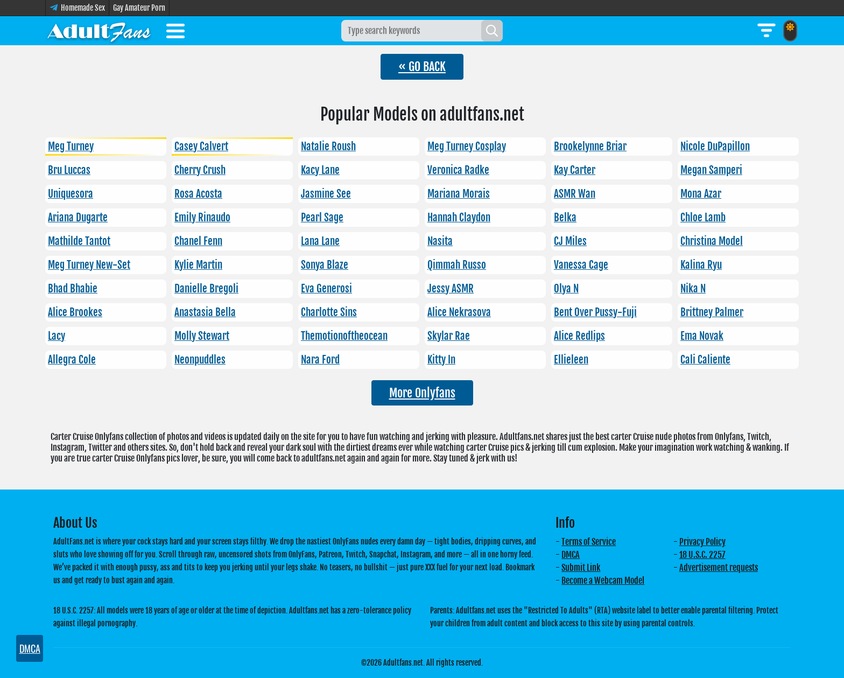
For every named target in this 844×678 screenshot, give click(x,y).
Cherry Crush (200, 170)
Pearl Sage (322, 217)
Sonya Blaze (324, 264)
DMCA (570, 554)
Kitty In (441, 359)
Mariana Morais (458, 193)
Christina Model (711, 241)
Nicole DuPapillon (715, 146)
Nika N (693, 288)
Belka (565, 217)
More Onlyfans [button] (422, 393)
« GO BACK (422, 66)
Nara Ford (320, 359)
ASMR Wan (574, 193)
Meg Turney (71, 146)
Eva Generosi (326, 288)
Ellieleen (571, 359)
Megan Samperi (711, 170)
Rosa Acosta (198, 193)
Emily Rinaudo (202, 217)
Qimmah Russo (456, 264)
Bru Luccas (69, 170)
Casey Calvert (201, 146)
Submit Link (580, 567)
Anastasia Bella (205, 312)
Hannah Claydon (458, 217)
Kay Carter (574, 170)
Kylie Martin (198, 264)
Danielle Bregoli (206, 288)
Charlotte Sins (329, 312)
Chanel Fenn (198, 241)
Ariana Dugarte (78, 217)
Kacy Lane (320, 170)
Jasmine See (326, 193)
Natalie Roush (328, 146)
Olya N (566, 288)
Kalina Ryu (701, 264)
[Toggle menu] (175, 33)
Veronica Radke (458, 170)
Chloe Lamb (703, 217)
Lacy (56, 336)
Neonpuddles (200, 359)
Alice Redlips (579, 336)
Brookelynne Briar (590, 146)
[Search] (492, 30)
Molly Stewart (201, 336)
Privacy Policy (702, 541)
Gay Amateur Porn (139, 7)
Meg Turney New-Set (89, 264)
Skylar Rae (448, 336)
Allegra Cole (72, 359)
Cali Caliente (705, 359)
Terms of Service (588, 541)
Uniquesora (70, 193)
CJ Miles (570, 241)
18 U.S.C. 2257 (702, 554)
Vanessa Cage (581, 264)
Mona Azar (700, 193)
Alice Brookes (75, 312)
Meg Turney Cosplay (466, 146)
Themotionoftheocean (344, 336)
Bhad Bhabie (72, 288)
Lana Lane (320, 241)
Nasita (440, 241)
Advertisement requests (718, 567)
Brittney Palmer (711, 312)
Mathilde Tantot (79, 241)
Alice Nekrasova (459, 312)
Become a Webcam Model (602, 580)
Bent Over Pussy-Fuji (595, 312)
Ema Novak (701, 336)
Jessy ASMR (450, 288)
